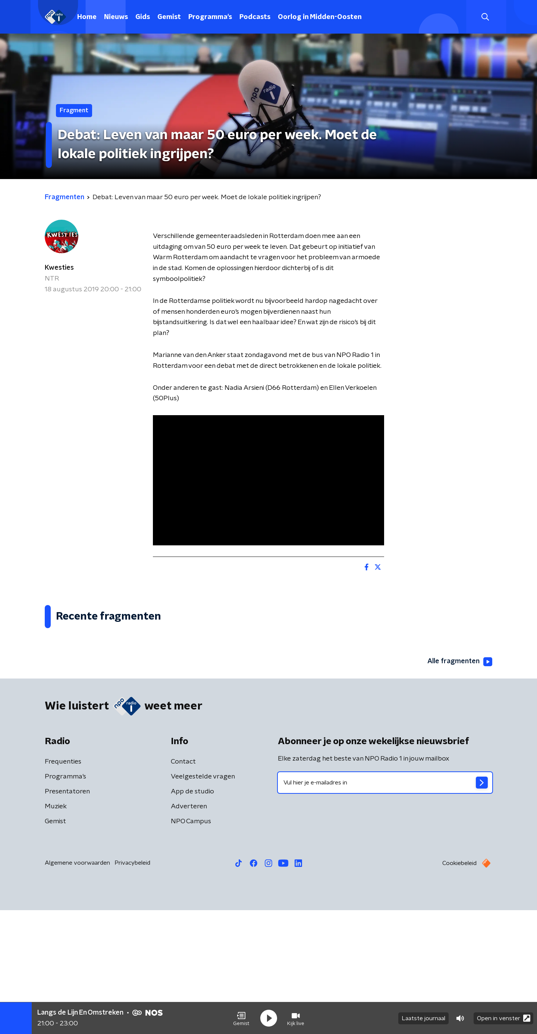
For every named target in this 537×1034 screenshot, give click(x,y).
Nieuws (116, 17)
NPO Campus (191, 945)
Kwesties (59, 267)
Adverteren (189, 930)
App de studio (192, 915)
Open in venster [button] (503, 1018)
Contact (183, 885)
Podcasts (254, 17)
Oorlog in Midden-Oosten (320, 17)
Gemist (169, 17)
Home (87, 17)
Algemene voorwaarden (77, 987)
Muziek (56, 930)
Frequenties (63, 885)
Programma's (210, 17)
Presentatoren (67, 915)
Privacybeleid (132, 987)
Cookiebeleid (459, 987)
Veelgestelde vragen (203, 900)
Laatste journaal (423, 1018)
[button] (241, 1018)
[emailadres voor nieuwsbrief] (385, 906)
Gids (142, 17)
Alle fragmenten (459, 785)
